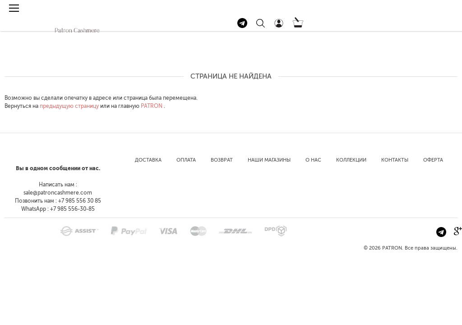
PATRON (151, 106)
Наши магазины (269, 160)
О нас (313, 160)
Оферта (433, 160)
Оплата (186, 160)
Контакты (394, 160)
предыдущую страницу (69, 106)
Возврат (222, 160)
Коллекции (351, 160)
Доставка (148, 160)
